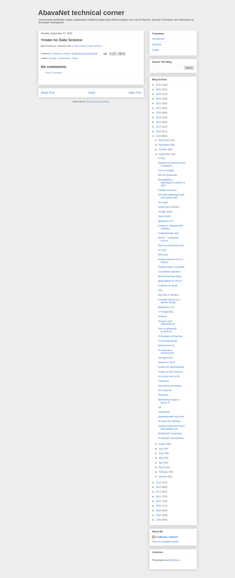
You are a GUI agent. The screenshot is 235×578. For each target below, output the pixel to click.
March (162, 467)
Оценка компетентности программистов (171, 427)
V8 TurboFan (165, 390)
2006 (159, 519)
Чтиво (75, 58)
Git (159, 407)
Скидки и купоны (167, 190)
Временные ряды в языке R (168, 401)
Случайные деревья (169, 271)
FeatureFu (163, 381)
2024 (159, 94)
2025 (159, 89)
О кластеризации (167, 340)
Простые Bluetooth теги (171, 245)
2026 (159, 84)
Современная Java (168, 233)
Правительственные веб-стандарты (172, 164)
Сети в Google (166, 170)
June (161, 453)
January (163, 476)
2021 (159, 108)
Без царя (163, 202)
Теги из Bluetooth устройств (167, 330)
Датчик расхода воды (170, 276)
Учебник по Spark (167, 285)
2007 (159, 515)
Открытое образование (171, 367)
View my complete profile (165, 541)
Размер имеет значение (171, 267)
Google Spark (165, 211)
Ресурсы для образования (166, 322)
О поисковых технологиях (166, 351)
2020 (159, 112)
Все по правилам (167, 175)
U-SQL (161, 158)
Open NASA (164, 216)
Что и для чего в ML (169, 376)
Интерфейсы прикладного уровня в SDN (171, 182)
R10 (160, 290)
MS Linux (163, 254)
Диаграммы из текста (170, 280)
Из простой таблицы (169, 421)
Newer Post (48, 92)
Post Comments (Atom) (97, 101)
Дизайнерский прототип (171, 416)
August (163, 443)
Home (91, 92)
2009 (159, 505)
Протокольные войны (170, 385)
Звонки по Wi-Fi (166, 362)
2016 (159, 131)
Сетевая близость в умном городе (169, 301)
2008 (159, 510)
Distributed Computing (170, 433)
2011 (159, 496)
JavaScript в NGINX (168, 207)
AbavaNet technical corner (81, 12)
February (164, 472)
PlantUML (163, 395)
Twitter (155, 50)
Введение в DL (166, 307)
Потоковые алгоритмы (170, 336)
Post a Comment (53, 72)
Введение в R (165, 221)
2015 (159, 136)
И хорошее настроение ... (172, 438)
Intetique (156, 44)
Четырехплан (165, 357)
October (163, 149)
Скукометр (164, 412)
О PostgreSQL (166, 311)
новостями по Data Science (88, 46)
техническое (64, 58)
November (164, 144)
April (161, 462)
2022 (159, 103)
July (161, 448)
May (161, 457)
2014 (159, 482)
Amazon (162, 316)
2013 (159, 487)
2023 (159, 98)
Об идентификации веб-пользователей (171, 196)
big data (53, 58)
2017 (159, 126)
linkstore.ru (174, 560)
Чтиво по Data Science (170, 371)
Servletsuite (158, 38)
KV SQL (162, 250)
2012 (159, 491)
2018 (159, 122)
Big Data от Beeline (168, 294)
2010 (159, 501)
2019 (159, 117)
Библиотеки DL (166, 345)
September (165, 154)
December (164, 140)
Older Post (134, 92)
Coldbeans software (166, 537)
